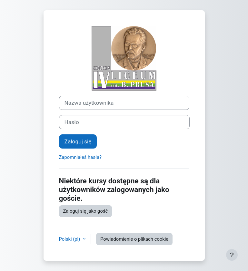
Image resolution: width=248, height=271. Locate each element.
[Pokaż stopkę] (232, 255)
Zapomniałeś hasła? (80, 157)
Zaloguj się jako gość (85, 211)
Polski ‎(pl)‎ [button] (70, 239)
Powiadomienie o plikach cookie (134, 239)
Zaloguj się (78, 141)
